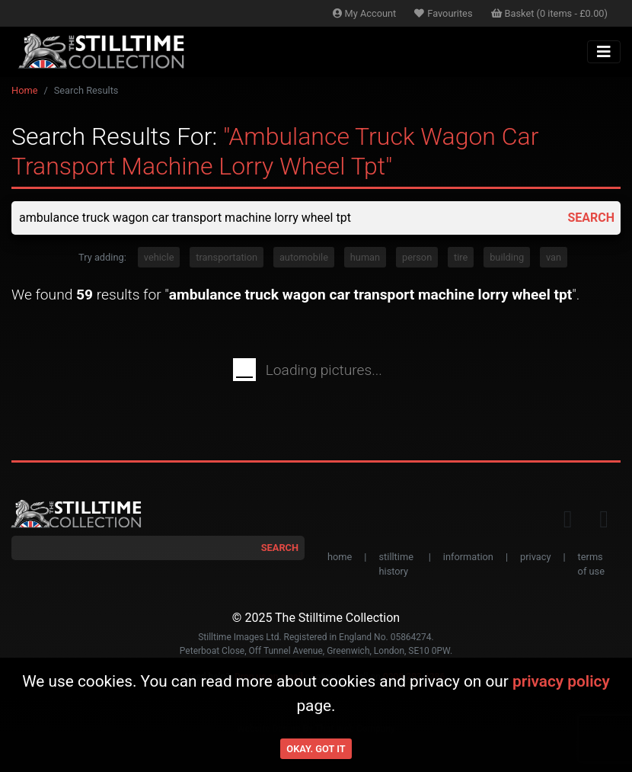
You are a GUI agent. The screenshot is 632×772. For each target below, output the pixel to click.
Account (365, 13)
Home (24, 90)
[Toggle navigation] (604, 51)
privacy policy (561, 681)
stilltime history (395, 564)
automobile (303, 257)
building (507, 257)
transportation (226, 257)
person (417, 257)
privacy (535, 556)
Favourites (443, 13)
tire (461, 257)
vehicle (159, 257)
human (365, 257)
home (339, 556)
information (468, 556)
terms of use (591, 564)
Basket (549, 13)
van (553, 257)
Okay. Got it (315, 748)
